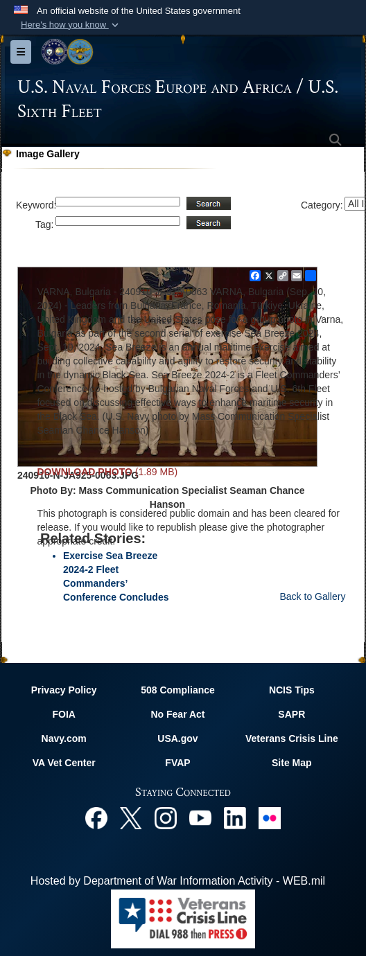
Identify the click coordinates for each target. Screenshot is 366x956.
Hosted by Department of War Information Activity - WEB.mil (178, 881)
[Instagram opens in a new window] (166, 817)
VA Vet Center (64, 762)
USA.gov (177, 738)
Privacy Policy (64, 690)
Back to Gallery (312, 596)
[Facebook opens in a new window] (96, 817)
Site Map (292, 762)
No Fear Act (177, 714)
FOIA (63, 714)
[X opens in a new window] (131, 817)
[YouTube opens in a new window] (200, 817)
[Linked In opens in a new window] (235, 817)
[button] (71, 25)
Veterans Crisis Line (291, 738)
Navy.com (64, 738)
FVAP (177, 762)
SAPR (291, 714)
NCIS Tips (292, 690)
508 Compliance (178, 690)
